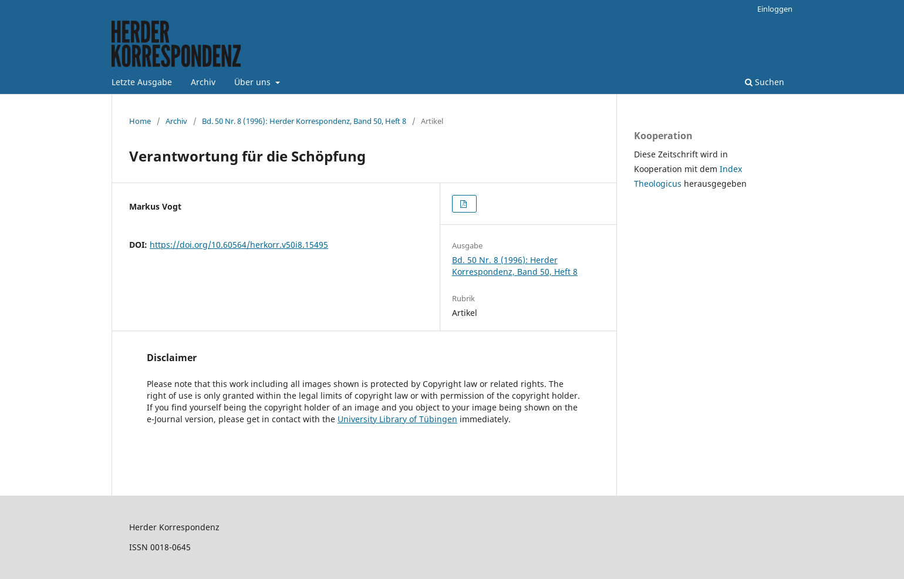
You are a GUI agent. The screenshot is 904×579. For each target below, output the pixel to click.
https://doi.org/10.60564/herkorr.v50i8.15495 (239, 244)
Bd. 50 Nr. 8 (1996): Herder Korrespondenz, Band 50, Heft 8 (304, 121)
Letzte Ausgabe (142, 81)
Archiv (203, 81)
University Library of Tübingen (397, 419)
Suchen (764, 81)
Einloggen (774, 9)
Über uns (253, 81)
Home (140, 121)
